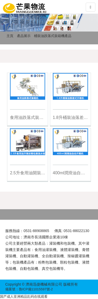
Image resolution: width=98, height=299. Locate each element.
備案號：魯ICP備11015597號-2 (29, 289)
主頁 (10, 36)
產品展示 (24, 36)
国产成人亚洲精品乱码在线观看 (24, 296)
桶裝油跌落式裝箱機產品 (52, 36)
